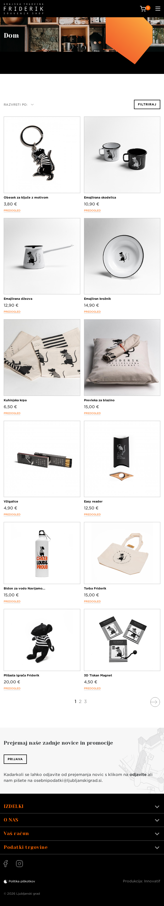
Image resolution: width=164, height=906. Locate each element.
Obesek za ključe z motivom (26, 197)
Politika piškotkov (22, 881)
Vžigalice (11, 501)
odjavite (138, 774)
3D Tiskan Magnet (98, 675)
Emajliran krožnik (97, 299)
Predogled (12, 210)
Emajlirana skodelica (100, 197)
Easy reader (93, 501)
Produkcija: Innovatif (141, 881)
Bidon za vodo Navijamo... (24, 588)
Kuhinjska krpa (15, 400)
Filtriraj (147, 104)
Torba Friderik (95, 588)
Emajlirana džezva (18, 299)
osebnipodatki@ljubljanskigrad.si (68, 780)
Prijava (15, 759)
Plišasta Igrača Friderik (21, 675)
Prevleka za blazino (99, 400)
